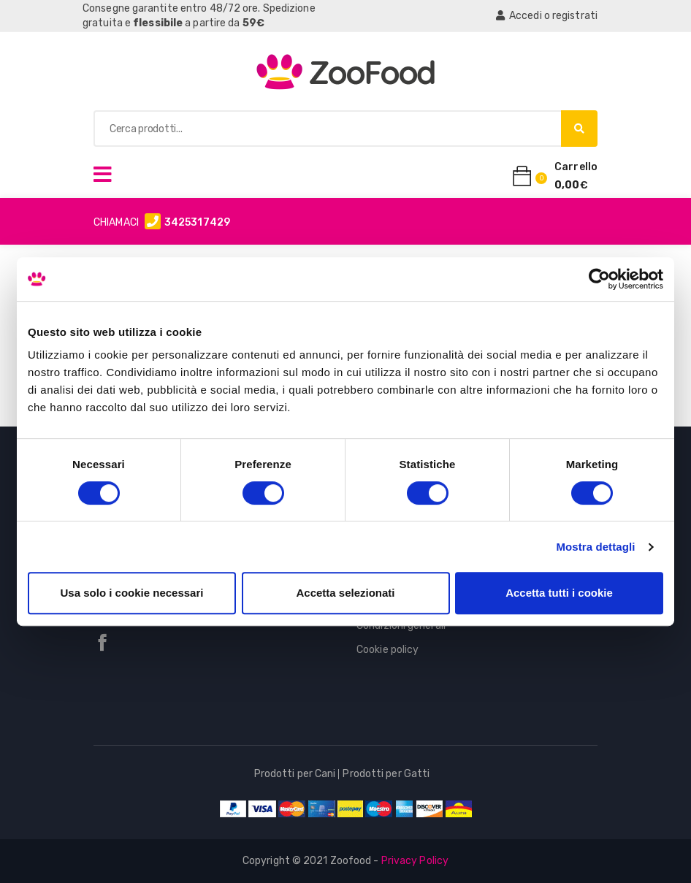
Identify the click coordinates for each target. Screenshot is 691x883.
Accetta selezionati (345, 592)
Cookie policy (387, 649)
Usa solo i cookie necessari (132, 592)
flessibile (158, 23)
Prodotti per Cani (295, 774)
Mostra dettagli (595, 546)
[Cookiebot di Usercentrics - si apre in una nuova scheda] (599, 279)
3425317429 (197, 222)
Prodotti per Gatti (386, 774)
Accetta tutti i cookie (559, 592)
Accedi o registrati (547, 15)
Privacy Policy (414, 861)
